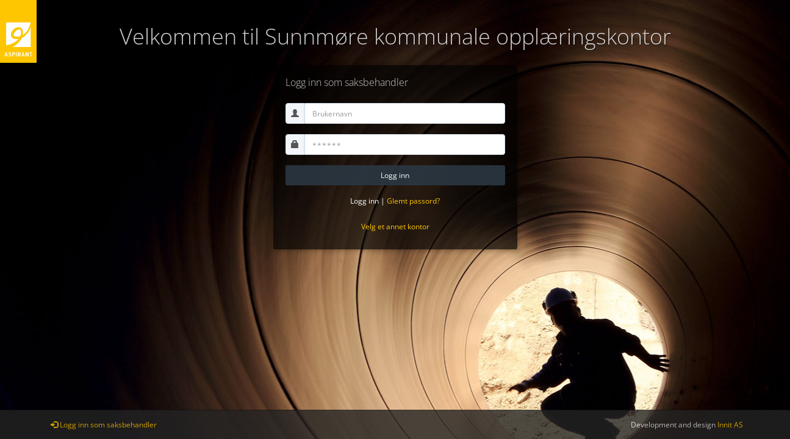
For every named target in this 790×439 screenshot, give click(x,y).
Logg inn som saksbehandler (104, 424)
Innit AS (730, 424)
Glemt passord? (413, 201)
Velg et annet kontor (395, 226)
